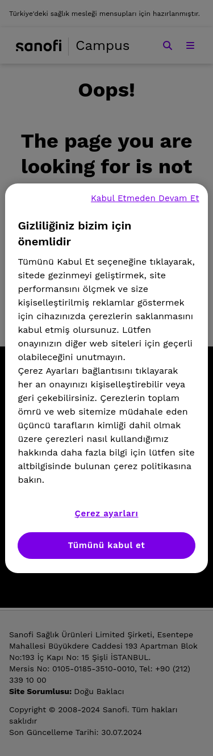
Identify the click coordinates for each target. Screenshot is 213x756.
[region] (106, 378)
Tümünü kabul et (106, 545)
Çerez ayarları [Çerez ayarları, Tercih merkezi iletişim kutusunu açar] (107, 513)
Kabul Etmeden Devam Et (145, 198)
